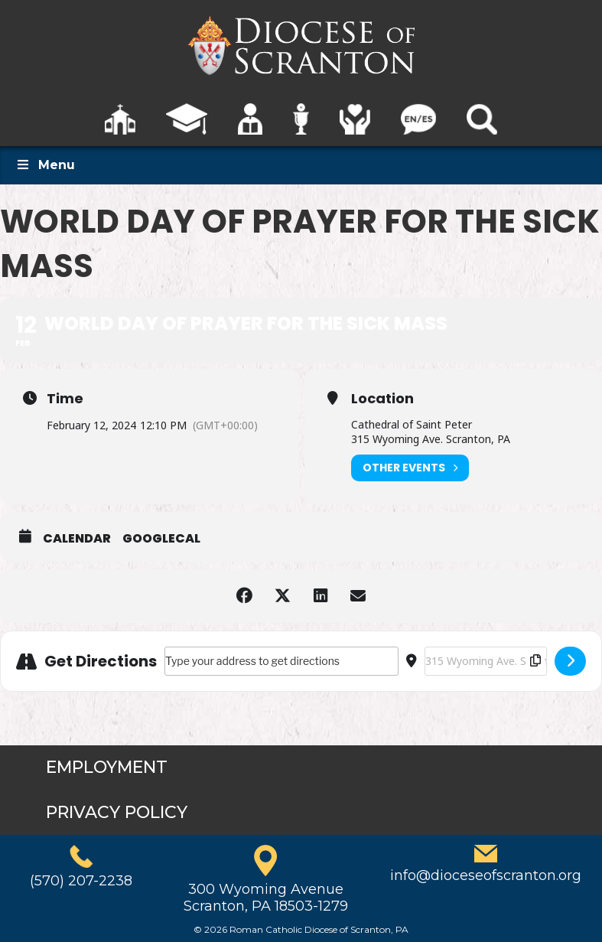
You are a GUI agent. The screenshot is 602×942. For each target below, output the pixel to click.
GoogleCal (161, 538)
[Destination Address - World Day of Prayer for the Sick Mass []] (486, 661)
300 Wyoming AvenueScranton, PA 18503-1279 (266, 897)
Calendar (77, 538)
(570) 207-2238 (81, 880)
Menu (45, 165)
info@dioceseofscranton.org (485, 875)
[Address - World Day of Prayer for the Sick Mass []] (281, 661)
